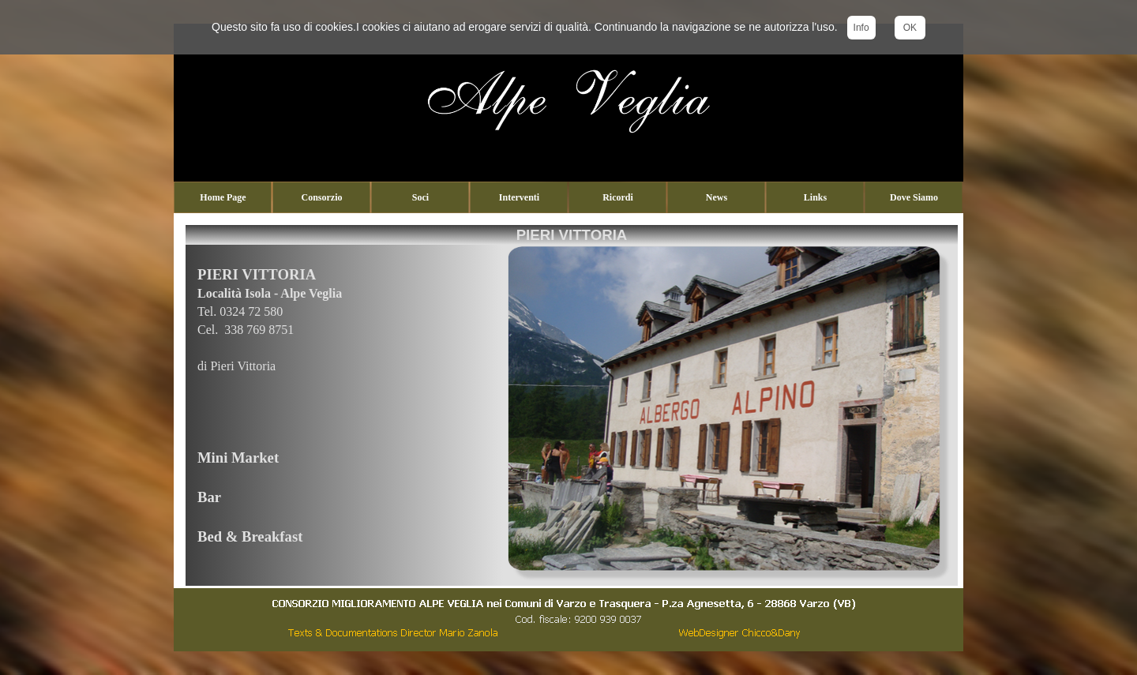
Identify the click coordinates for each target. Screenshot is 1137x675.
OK (910, 27)
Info (861, 27)
